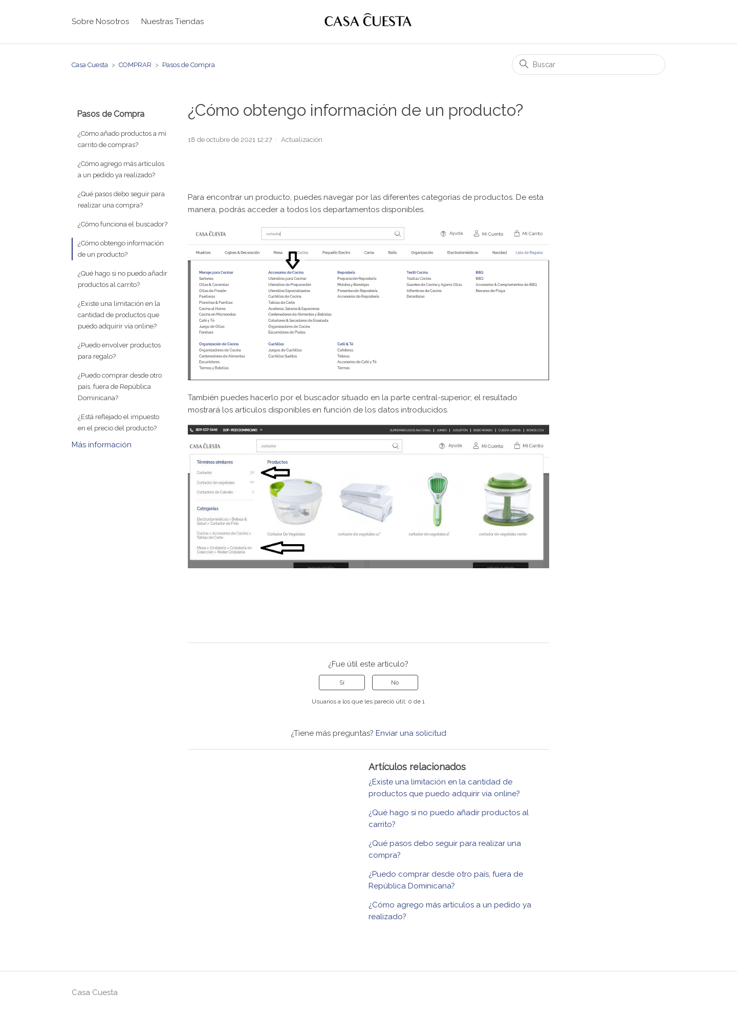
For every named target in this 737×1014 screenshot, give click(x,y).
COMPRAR (135, 65)
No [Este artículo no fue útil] (395, 682)
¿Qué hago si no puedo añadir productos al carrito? (122, 279)
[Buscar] (588, 64)
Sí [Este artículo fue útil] (341, 682)
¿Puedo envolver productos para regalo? (119, 350)
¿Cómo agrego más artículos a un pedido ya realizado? (121, 169)
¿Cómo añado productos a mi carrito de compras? (122, 139)
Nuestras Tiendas (172, 21)
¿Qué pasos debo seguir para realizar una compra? (121, 199)
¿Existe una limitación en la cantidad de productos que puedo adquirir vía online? (119, 315)
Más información (102, 444)
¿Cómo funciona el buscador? (122, 224)
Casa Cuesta (90, 65)
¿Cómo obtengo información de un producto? (121, 248)
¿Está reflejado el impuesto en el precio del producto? (118, 422)
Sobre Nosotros (100, 21)
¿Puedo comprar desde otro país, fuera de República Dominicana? (120, 386)
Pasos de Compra (188, 65)
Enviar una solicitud (411, 733)
